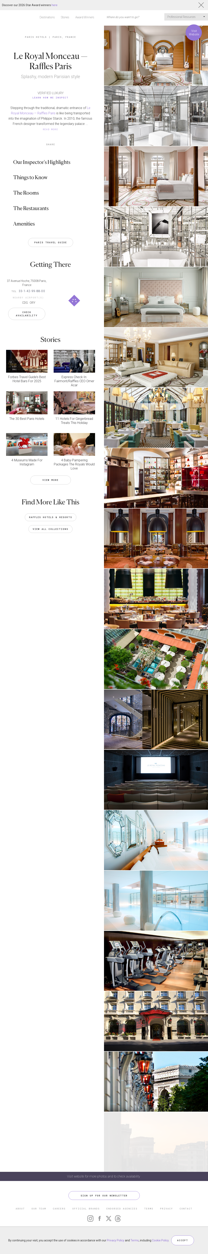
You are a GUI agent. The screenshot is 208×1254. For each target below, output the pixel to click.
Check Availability (27, 314)
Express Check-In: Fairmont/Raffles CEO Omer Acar (74, 381)
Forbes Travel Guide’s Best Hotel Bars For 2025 (27, 379)
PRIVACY (166, 1208)
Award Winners (84, 17)
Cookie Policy (160, 1240)
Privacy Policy (115, 1240)
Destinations (47, 17)
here (54, 5)
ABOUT (20, 1208)
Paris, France (64, 36)
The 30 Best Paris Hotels (26, 419)
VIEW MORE (50, 479)
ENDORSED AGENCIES (122, 1208)
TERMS (148, 1208)
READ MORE (50, 129)
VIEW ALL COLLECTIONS (50, 528)
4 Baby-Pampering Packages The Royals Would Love (74, 464)
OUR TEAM (38, 1208)
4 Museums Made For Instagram (26, 462)
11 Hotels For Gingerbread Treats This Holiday (74, 421)
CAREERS (59, 1208)
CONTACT (186, 1208)
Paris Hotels (36, 36)
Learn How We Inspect (50, 97)
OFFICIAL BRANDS (86, 1208)
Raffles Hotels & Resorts (50, 517)
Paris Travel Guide (50, 242)
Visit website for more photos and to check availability (104, 1176)
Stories (65, 17)
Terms (134, 1240)
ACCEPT (182, 1240)
